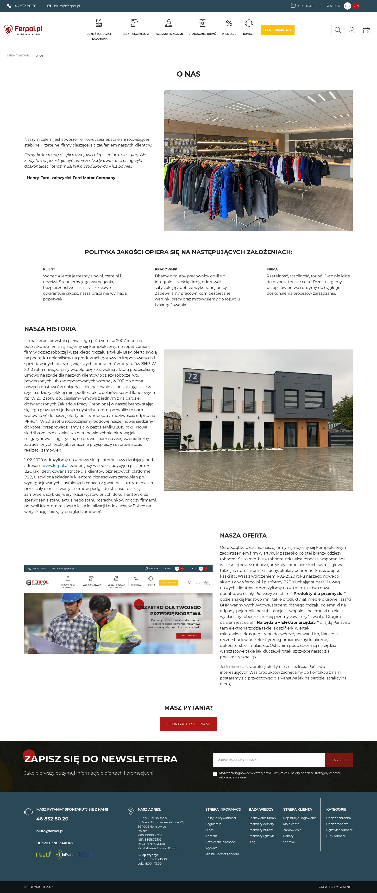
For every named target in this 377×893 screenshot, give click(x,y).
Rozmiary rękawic (262, 836)
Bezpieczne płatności (220, 842)
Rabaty (288, 836)
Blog (252, 842)
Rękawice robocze (339, 830)
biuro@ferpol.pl (49, 831)
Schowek (289, 842)
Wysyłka (211, 848)
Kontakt (211, 836)
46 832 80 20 (52, 819)
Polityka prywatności (220, 818)
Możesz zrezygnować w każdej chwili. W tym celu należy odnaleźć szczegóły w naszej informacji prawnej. (280, 775)
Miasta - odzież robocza (222, 854)
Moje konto (291, 824)
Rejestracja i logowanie (299, 818)
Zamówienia (292, 830)
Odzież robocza (337, 824)
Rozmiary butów (261, 830)
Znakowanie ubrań (262, 818)
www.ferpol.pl (247, 582)
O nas (209, 830)
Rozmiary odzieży (261, 824)
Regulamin (213, 824)
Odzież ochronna (338, 818)
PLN (356, 6)
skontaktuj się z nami (188, 724)
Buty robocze (336, 836)
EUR (347, 6)
